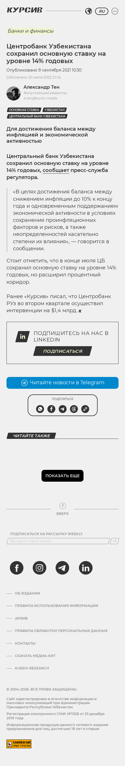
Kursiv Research (32, 668)
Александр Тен (41, 87)
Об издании (27, 593)
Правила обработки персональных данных (61, 631)
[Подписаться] (115, 541)
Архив (21, 618)
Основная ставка (24, 110)
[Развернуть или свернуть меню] (115, 11)
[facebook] (16, 568)
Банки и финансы (30, 31)
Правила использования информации (56, 606)
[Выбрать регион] (88, 11)
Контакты (25, 644)
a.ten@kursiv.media (40, 98)
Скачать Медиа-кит (35, 656)
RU (102, 11)
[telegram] (62, 568)
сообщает (56, 170)
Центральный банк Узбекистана (37, 116)
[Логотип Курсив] (24, 10)
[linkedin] (85, 568)
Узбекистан (55, 110)
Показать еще (62, 475)
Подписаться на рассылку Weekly (46, 534)
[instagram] (39, 568)
